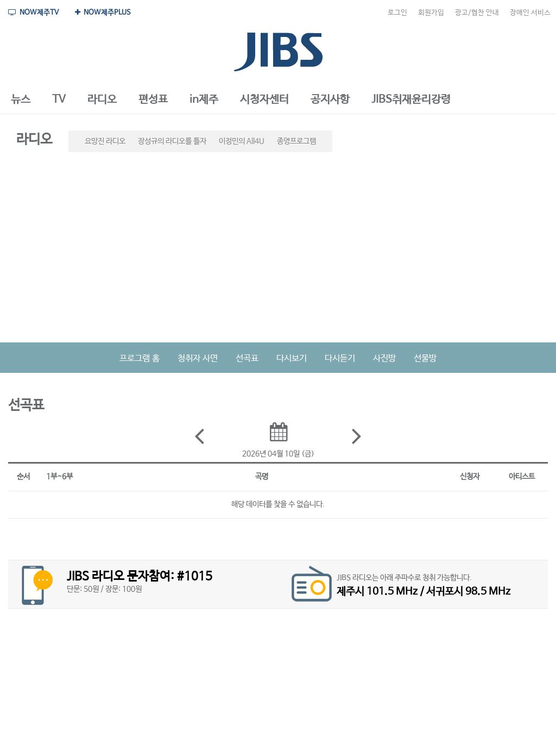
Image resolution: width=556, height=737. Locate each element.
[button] (20, 100)
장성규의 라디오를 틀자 (172, 141)
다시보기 (291, 358)
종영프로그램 (296, 141)
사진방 (384, 358)
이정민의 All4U (241, 141)
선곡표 (247, 358)
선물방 (425, 358)
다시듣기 (340, 358)
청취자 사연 (198, 358)
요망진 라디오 (105, 141)
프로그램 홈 (139, 358)
